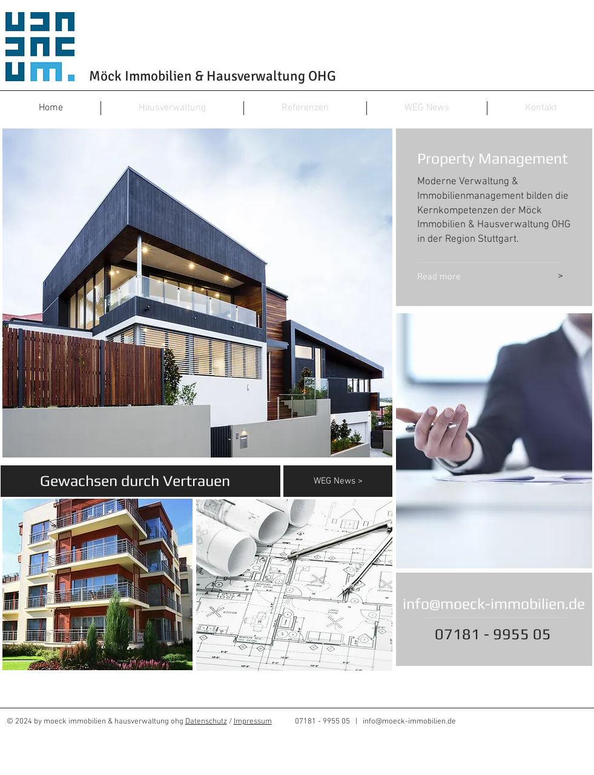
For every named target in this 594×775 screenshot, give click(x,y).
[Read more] (470, 277)
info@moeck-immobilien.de (494, 604)
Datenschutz (206, 722)
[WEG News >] (353, 481)
